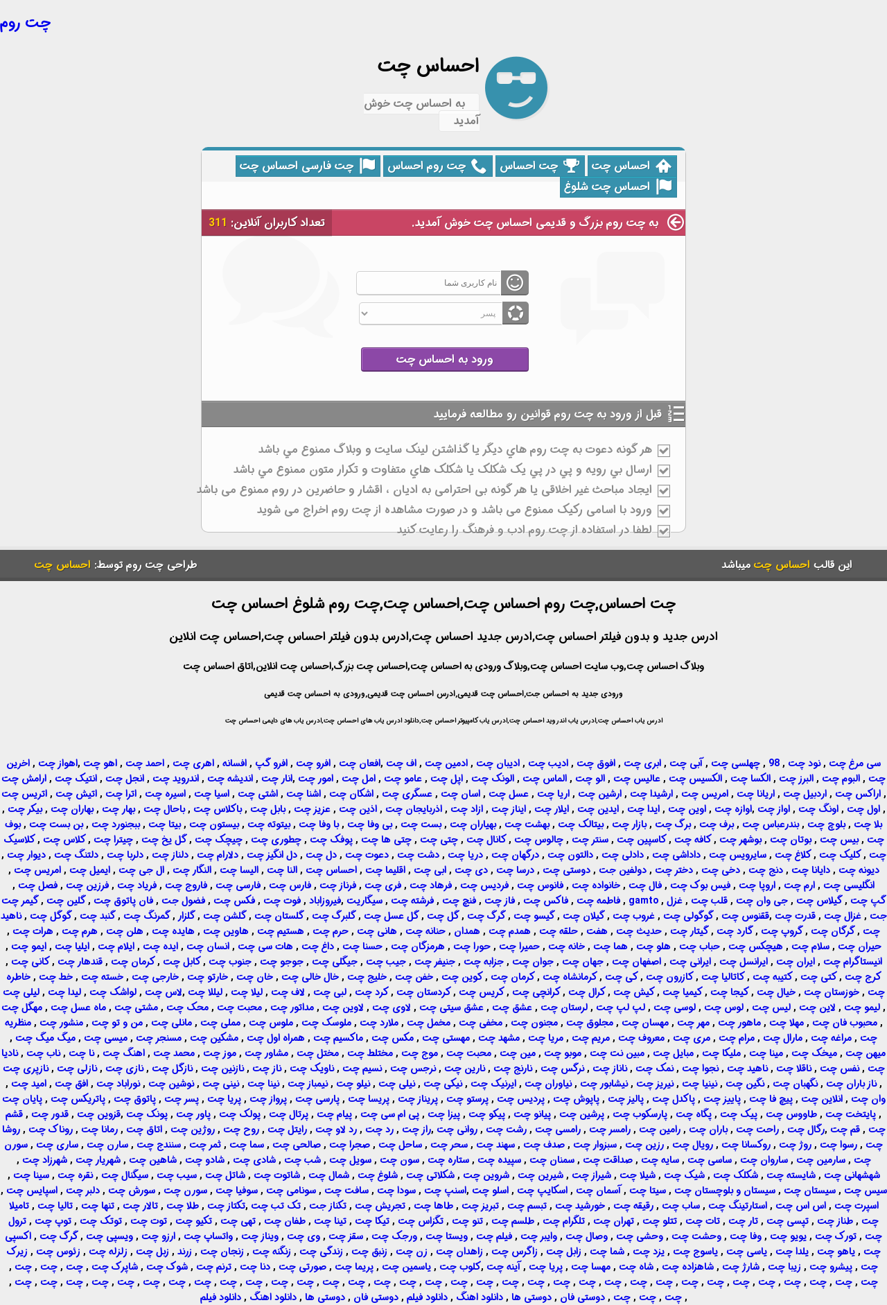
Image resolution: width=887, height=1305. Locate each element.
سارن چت (107, 1144)
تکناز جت (327, 1205)
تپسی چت (787, 1221)
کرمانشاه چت (570, 977)
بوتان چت (790, 839)
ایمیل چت (89, 870)
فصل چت (38, 885)
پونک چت (147, 1114)
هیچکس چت (755, 946)
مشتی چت (136, 1007)
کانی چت (30, 961)
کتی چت (818, 977)
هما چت (610, 946)
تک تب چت (276, 1205)
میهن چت (865, 1053)
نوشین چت (171, 1083)
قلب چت (709, 900)
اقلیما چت (385, 870)
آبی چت (686, 763)
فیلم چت (494, 1236)
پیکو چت (486, 1114)
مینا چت (766, 1053)
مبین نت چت (617, 1053)
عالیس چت (636, 778)
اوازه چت (733, 809)
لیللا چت (205, 992)
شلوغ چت (378, 1175)
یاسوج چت (695, 1251)
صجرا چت (349, 1144)
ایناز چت (508, 809)
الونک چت (492, 778)
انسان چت (207, 946)
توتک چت (101, 1221)
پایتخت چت (850, 1114)
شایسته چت (791, 1175)
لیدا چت (64, 992)
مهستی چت (446, 1038)
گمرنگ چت (146, 916)
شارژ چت (740, 1266)
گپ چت (868, 900)
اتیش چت (76, 794)
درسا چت (515, 870)
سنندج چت (159, 1144)
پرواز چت (268, 1099)
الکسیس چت (695, 778)
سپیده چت (499, 1160)
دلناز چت (170, 855)
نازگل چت (172, 1068)
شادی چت (254, 1160)
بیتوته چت (268, 824)
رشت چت (506, 1129)
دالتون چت (570, 855)
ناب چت (43, 1053)
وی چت (303, 1236)
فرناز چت (337, 885)
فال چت (645, 885)
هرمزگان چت (418, 946)
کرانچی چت (536, 992)
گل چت (443, 916)
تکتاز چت (226, 1205)
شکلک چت (735, 1175)
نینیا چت (699, 1083)
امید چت (28, 1083)
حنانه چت (425, 931)
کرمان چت (133, 961)
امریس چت (704, 794)
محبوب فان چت (844, 1022)
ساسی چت (709, 1160)
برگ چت (673, 824)
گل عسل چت (391, 916)
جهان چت (583, 961)
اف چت (401, 763)
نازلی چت (77, 1068)
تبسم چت (527, 1205)
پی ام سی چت (389, 1114)
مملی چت (220, 1022)
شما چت (607, 1251)
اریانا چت (756, 794)
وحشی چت (639, 1236)
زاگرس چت (514, 1251)
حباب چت (699, 946)
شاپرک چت (114, 1266)
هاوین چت (226, 931)
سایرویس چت (737, 855)
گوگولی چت (688, 916)
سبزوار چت (595, 1144)
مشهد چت (499, 1038)
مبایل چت (673, 1053)
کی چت (621, 977)
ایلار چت (551, 809)
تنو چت (467, 1221)
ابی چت (430, 870)
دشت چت (418, 855)
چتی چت (439, 839)
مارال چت (782, 1038)
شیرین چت (540, 1175)
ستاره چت (448, 1160)
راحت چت (757, 1129)
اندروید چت (175, 778)
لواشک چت (113, 992)
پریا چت (224, 1099)
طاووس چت (791, 1114)
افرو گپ (271, 763)
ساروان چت (764, 1160)
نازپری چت (26, 1068)
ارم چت (799, 885)
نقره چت (75, 1175)
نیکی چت (442, 1083)
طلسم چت (512, 1221)
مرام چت (737, 1038)
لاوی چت (391, 1007)
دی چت (471, 870)
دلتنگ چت (76, 855)
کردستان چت (423, 992)
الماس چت (544, 778)
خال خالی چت (310, 977)
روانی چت (457, 1129)
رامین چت (659, 1129)
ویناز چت (260, 1236)
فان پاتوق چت (123, 900)
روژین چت (192, 1129)
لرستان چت (564, 1007)
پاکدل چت (673, 1099)
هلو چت (653, 946)
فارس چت (290, 885)
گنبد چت (98, 916)
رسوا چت (838, 1144)
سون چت (399, 1160)
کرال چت (587, 992)
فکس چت (234, 900)
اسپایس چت (32, 1190)
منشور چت (61, 1022)
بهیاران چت (473, 824)
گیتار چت (689, 931)
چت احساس (539, 166)
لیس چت (771, 1007)
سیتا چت (647, 1190)
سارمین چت (820, 1160)
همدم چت (510, 931)
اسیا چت (211, 794)
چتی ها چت (386, 839)
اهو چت (100, 763)
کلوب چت (460, 1266)
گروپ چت (782, 931)
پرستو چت (467, 1099)
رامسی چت (558, 1129)
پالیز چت (626, 1099)
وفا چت (746, 1236)
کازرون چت (670, 977)
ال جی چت (141, 870)
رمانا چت (99, 1129)
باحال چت (164, 809)
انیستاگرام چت (852, 961)
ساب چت (681, 1205)
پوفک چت (331, 839)
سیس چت (865, 1190)
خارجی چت (155, 977)
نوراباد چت (118, 1083)
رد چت (379, 1129)
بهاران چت (72, 809)
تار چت (743, 1221)
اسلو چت (490, 1190)
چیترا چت (113, 839)
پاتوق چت (135, 1099)
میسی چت (106, 1038)
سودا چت (396, 1190)
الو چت (590, 778)
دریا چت (465, 855)
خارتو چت (207, 977)
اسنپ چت (445, 1190)
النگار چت (192, 870)
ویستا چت (446, 1236)
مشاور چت (266, 1053)
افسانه (234, 763)
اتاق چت (144, 1129)
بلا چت (868, 824)
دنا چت (255, 1266)
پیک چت (738, 1114)
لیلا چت (247, 992)
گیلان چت (584, 916)
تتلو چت (659, 1221)
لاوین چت (343, 1007)
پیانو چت (532, 1114)
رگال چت (806, 1129)
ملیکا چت (721, 1053)
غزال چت (842, 916)
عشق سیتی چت (451, 1007)
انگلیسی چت (849, 885)
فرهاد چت (431, 885)
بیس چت (839, 839)
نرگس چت (562, 1068)
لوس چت (724, 1007)
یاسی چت (746, 1251)
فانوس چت (540, 885)
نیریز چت (655, 1083)
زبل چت (152, 1251)
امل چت (359, 778)
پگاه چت (694, 1114)
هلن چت (124, 931)
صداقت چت (608, 1160)
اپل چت (446, 778)
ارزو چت (158, 1236)
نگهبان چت (795, 1083)
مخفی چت (480, 1022)
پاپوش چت (576, 1099)
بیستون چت (214, 824)
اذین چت (358, 809)
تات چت (702, 1221)
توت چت (148, 1221)
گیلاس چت (819, 900)
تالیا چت (55, 1205)
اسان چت (460, 794)
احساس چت (631, 166)
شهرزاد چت (44, 1160)
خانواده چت (596, 885)
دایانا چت (810, 870)
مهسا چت (591, 1266)
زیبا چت (784, 1266)
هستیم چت (280, 931)
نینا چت (263, 1083)
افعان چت (359, 763)
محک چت (187, 1007)
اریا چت (553, 794)
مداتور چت (292, 1007)
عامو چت (403, 778)
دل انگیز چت (272, 855)
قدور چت (50, 1114)
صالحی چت (296, 1144)
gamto (643, 900)
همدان (467, 931)
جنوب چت (230, 961)
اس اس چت (800, 1205)
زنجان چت (222, 1251)
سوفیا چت (237, 1190)
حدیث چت (639, 931)
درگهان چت (515, 855)
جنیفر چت (434, 961)
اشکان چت (351, 794)
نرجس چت (413, 1068)
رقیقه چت (633, 1205)
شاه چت (636, 1266)
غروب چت (634, 916)
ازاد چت (466, 809)
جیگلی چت (335, 961)
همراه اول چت (276, 1038)
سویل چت (350, 1160)
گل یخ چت (164, 839)
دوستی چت (566, 870)
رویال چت (692, 1144)
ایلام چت (116, 946)
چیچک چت (219, 839)
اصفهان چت (636, 961)
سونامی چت (291, 1190)
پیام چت (334, 1114)
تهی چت (238, 1221)
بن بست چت (56, 824)
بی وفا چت (369, 824)
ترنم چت (213, 1266)
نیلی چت (396, 1083)
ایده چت (160, 946)
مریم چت (591, 1038)
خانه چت (566, 946)
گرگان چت (833, 931)
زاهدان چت (459, 1251)
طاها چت (433, 1205)
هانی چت (377, 931)
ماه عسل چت (78, 1007)
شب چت (302, 1160)
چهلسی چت (735, 763)
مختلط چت (370, 1053)
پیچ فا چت (771, 1099)
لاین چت (817, 1007)
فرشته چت (412, 900)
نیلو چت (353, 1083)
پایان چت (22, 1099)
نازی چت (124, 1068)
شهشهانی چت (852, 1175)
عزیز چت (312, 809)
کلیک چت (840, 855)
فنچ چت (459, 900)
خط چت (56, 977)
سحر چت (449, 1144)
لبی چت (329, 992)
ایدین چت (598, 809)
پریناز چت (418, 1099)
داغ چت (317, 946)
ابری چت (642, 763)
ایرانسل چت (743, 961)
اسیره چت (165, 794)
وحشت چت (696, 1236)
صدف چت (544, 1144)
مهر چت (693, 1022)
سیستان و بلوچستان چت (724, 1190)
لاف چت (288, 992)
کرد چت (372, 992)
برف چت (716, 824)
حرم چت (331, 931)
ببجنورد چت (115, 824)
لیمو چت (862, 1007)
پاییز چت (722, 1099)
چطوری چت (276, 839)
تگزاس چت (421, 1221)
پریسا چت (368, 1099)
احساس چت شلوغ (617, 187)
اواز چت (773, 809)
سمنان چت (551, 1160)
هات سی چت (265, 946)
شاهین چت (153, 1160)
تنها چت (97, 1205)
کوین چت (462, 977)
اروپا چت (757, 885)
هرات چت (32, 931)
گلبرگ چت (334, 916)
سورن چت (185, 1190)
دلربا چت (125, 855)
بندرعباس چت (770, 824)
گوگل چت (51, 916)
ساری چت (57, 1144)
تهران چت (613, 1221)
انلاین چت (822, 1099)
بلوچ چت (826, 824)
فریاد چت (137, 885)
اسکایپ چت (542, 1190)
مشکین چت (214, 1038)
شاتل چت (225, 1175)
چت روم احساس (437, 166)
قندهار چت (80, 961)
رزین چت (644, 1144)
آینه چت (503, 1266)
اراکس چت (858, 794)
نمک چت (654, 1068)
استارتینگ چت (737, 1205)
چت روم (25, 23)
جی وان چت (762, 900)
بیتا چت (164, 824)
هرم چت (80, 931)
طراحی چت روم (161, 565)
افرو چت (313, 763)
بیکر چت (25, 809)
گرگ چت (486, 916)
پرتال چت (288, 1114)
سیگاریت (364, 900)
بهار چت (118, 809)
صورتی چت (302, 1266)
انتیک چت (76, 778)
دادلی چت (622, 855)
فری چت (383, 885)
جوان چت (533, 961)
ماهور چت (739, 1022)
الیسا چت (239, 870)
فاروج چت (186, 885)
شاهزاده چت (688, 1266)
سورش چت (131, 1190)
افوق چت (596, 763)
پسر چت (181, 1099)
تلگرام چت (564, 1221)
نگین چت (745, 1083)
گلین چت (66, 900)
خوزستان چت (831, 992)
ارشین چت (600, 794)
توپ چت (53, 1221)
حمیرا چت (519, 946)
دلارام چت (217, 855)
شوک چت (167, 1266)
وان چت (868, 1099)
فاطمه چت (598, 900)
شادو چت (205, 1160)
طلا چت (182, 1205)
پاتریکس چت (78, 1099)
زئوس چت (58, 1251)
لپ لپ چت (620, 1007)
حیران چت (859, 946)
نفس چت (839, 1068)
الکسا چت (750, 778)
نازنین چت (222, 1068)
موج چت (419, 1053)
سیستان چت (810, 1190)
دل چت (321, 855)
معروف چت (641, 1038)
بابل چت (268, 809)
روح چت (241, 1129)
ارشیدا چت (651, 794)
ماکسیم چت (338, 1038)
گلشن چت (225, 916)
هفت (597, 931)
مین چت (518, 1053)
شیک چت (684, 1175)
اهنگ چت (124, 1053)
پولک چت (240, 1114)
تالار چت (140, 1205)
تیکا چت (372, 1221)
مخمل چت (428, 1022)
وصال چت (586, 1236)
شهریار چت (98, 1160)
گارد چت (735, 931)
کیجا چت (729, 992)
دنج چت (765, 870)
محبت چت (239, 1007)
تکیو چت (193, 1221)
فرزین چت (87, 885)
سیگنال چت (124, 1175)
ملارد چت (379, 1022)
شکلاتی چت (430, 1175)
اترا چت (121, 794)
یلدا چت (792, 1251)
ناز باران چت (851, 1083)
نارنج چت (512, 1068)
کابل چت (182, 961)
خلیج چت (367, 977)
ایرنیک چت (493, 1083)
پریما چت (354, 1266)
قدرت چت (795, 916)
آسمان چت (598, 1190)
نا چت (81, 1053)
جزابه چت (484, 961)
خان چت (254, 977)
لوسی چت (674, 1007)
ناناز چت (609, 1068)
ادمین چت (446, 763)
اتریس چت (24, 794)
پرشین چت (581, 1114)
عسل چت (509, 794)
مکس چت (392, 1038)
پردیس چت (521, 1099)
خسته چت (102, 977)
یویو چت (788, 1236)
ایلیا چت (72, 946)
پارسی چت (317, 1099)
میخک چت (814, 1053)
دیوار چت (26, 855)
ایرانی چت (690, 961)
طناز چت (835, 1221)
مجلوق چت (589, 1022)
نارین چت (464, 1068)
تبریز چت (480, 1205)
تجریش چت (380, 1205)
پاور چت (193, 1114)
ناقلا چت (793, 1068)
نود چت (804, 763)
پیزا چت (444, 1114)
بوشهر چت (740, 839)
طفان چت (285, 1221)
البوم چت (841, 778)
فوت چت (282, 900)
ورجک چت (394, 1236)
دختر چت (674, 870)
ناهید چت (747, 1068)
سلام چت (810, 946)
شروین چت (486, 1175)
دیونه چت (858, 870)
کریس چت (481, 992)
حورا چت (472, 946)
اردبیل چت (805, 794)
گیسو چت (534, 916)
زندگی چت (321, 1251)
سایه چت (660, 1160)
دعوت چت (367, 855)
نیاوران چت (548, 1083)
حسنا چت (362, 946)
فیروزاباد (325, 900)
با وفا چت (319, 824)
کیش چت (634, 992)
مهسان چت (645, 1022)
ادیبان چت (498, 763)
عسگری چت (407, 794)
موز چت (219, 1053)
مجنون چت (534, 1022)
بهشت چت (527, 824)
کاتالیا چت (723, 977)
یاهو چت (836, 1251)
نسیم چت (362, 1068)
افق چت (71, 1083)
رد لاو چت (336, 1129)
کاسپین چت (642, 839)
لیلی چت (21, 992)
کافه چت (693, 839)
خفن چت (414, 977)
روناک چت (50, 1129)
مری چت (691, 1038)
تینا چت (330, 1221)
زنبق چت (369, 1251)
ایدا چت (643, 809)
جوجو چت (282, 961)
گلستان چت (279, 916)
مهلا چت (786, 1022)
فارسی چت (238, 885)
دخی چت (720, 870)
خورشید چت (580, 1205)
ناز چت (266, 1068)
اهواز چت (58, 763)
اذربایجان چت (413, 809)
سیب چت (177, 1175)
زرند (184, 1251)
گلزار (186, 916)
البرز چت (796, 778)
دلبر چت (83, 1190)
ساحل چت (400, 1144)
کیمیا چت (682, 992)
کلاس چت (64, 839)
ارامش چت (23, 778)
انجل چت (124, 778)
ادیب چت (548, 763)
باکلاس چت (217, 809)
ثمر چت (205, 1144)
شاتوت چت (277, 1175)
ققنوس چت (745, 916)
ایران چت (795, 961)
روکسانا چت (746, 1144)
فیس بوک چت (700, 885)
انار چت (276, 778)
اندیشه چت (230, 778)
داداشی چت (676, 855)
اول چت (863, 809)
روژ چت (795, 1144)
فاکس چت (545, 900)
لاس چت (163, 992)
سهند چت (495, 1144)
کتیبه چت (773, 977)
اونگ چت (818, 809)
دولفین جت (623, 870)
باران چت (708, 1129)
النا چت (282, 870)
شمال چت (328, 1175)
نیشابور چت (604, 1083)
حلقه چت (558, 931)
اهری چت (193, 763)
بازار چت (629, 824)
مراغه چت (831, 1038)
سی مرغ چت (855, 763)
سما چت (246, 1144)
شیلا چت (638, 1175)
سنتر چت (590, 839)
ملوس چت (271, 1022)
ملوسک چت (326, 1022)
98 (773, 763)
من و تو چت (117, 1022)
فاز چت (499, 900)
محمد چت (174, 1053)
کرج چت (863, 977)
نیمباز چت (308, 1083)
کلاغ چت (793, 855)
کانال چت (486, 839)
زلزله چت (108, 1251)
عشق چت (512, 1007)
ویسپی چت (109, 1236)
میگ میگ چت (45, 1038)
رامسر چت (610, 1129)
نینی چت (220, 1083)
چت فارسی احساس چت (307, 166)
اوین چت (687, 809)
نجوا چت (700, 1068)
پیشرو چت (830, 1266)
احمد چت (144, 763)
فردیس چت (484, 885)
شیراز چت (591, 1175)
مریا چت (545, 1038)
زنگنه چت (271, 1251)
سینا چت (31, 1175)
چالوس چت (538, 839)
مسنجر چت (159, 1038)
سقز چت (345, 1236)
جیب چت (386, 961)
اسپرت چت (856, 1205)
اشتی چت (258, 794)
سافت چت (346, 1190)
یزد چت (649, 1251)
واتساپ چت (208, 1236)
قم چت (845, 1129)
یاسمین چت (406, 1266)
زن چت (412, 1251)
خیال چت (776, 992)
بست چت (421, 824)
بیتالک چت (581, 824)
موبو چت (562, 1053)
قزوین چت (99, 1114)
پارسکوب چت (640, 1114)
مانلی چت (171, 1022)
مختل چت (318, 1053)
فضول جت (183, 900)
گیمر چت (20, 900)
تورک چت (836, 1236)
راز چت (416, 1129)
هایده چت (173, 931)
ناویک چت (312, 1068)
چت (73, 1266)
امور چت (315, 778)
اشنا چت (303, 794)
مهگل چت (21, 1007)
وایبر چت (538, 1236)
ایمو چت (28, 946)
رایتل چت (287, 1129)
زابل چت (563, 1251)
